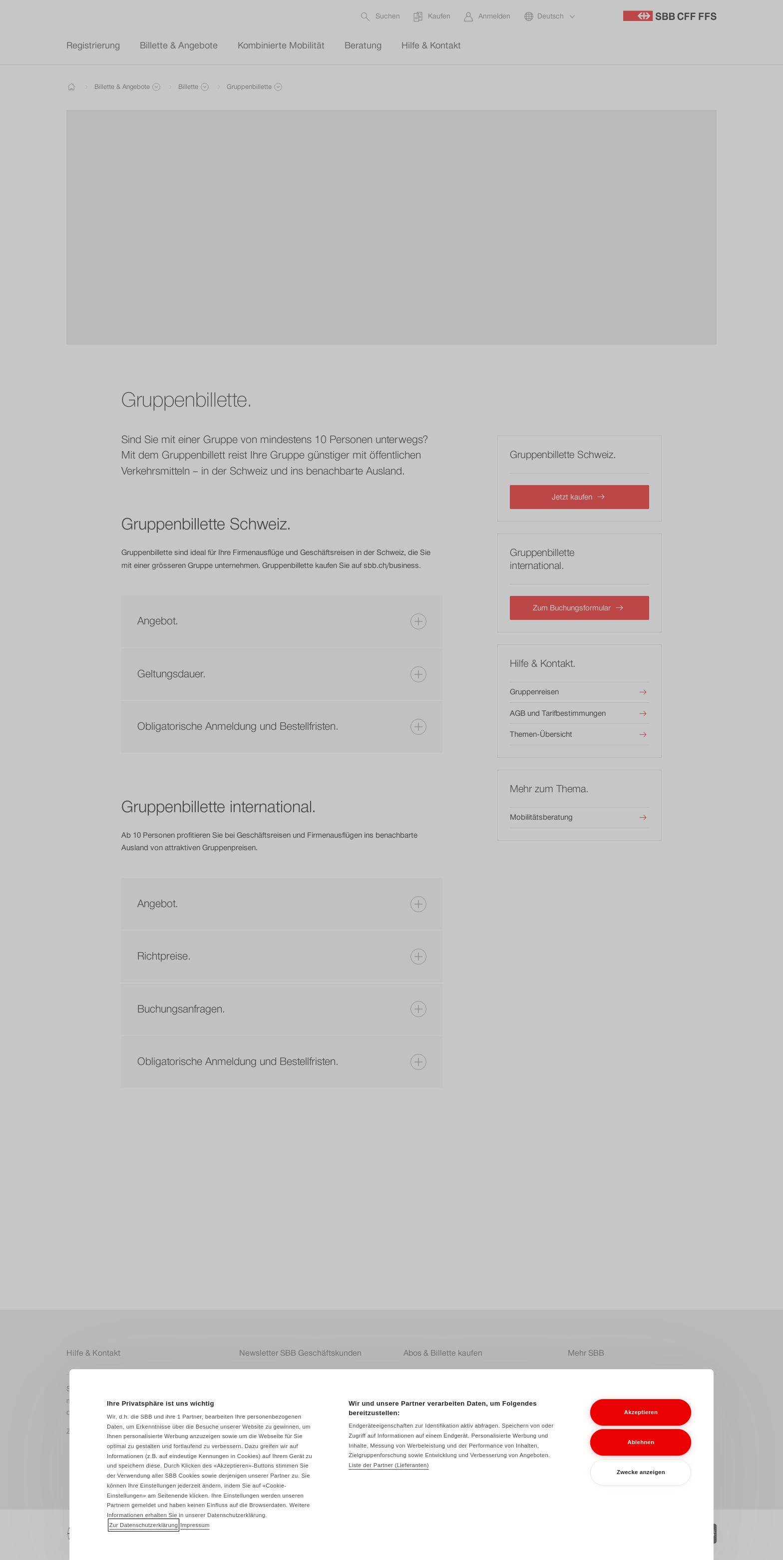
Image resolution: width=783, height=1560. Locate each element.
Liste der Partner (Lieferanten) (389, 1478)
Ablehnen (640, 1455)
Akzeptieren (641, 1425)
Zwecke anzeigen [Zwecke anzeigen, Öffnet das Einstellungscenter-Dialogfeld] (641, 1485)
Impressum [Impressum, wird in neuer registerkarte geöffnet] (195, 1538)
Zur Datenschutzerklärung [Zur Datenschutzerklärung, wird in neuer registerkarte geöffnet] (143, 1538)
